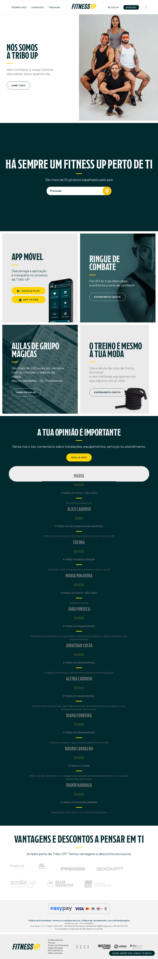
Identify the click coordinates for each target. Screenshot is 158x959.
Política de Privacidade (39, 920)
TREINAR (54, 7)
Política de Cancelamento (94, 920)
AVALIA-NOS (79, 457)
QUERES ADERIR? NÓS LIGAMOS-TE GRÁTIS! (132, 953)
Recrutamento (55, 950)
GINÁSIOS (37, 7)
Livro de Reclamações (119, 920)
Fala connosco (55, 953)
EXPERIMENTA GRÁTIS (107, 296)
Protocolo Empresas (58, 945)
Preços (51, 942)
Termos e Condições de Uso (66, 920)
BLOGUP (113, 7)
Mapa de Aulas (55, 948)
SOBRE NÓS (19, 7)
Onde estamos (55, 940)
